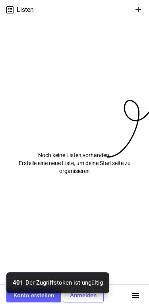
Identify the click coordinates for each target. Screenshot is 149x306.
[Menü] (135, 295)
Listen (19, 10)
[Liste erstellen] (138, 9)
